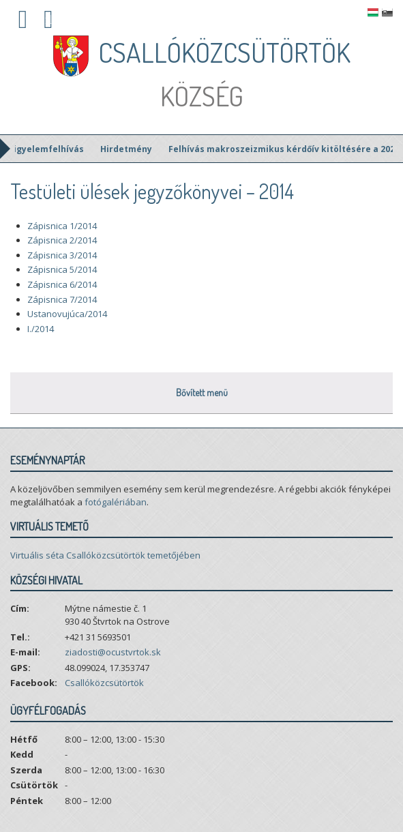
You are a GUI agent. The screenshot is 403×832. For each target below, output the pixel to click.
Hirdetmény (136, 149)
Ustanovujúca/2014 (67, 314)
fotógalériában (116, 502)
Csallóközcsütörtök (104, 683)
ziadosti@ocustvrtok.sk (113, 652)
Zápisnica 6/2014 (62, 284)
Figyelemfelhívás (56, 149)
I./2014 (40, 329)
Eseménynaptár (47, 460)
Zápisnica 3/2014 (62, 255)
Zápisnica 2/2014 (62, 240)
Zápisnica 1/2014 (62, 226)
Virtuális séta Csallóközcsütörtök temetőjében (105, 555)
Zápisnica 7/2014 (62, 299)
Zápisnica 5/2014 (62, 269)
